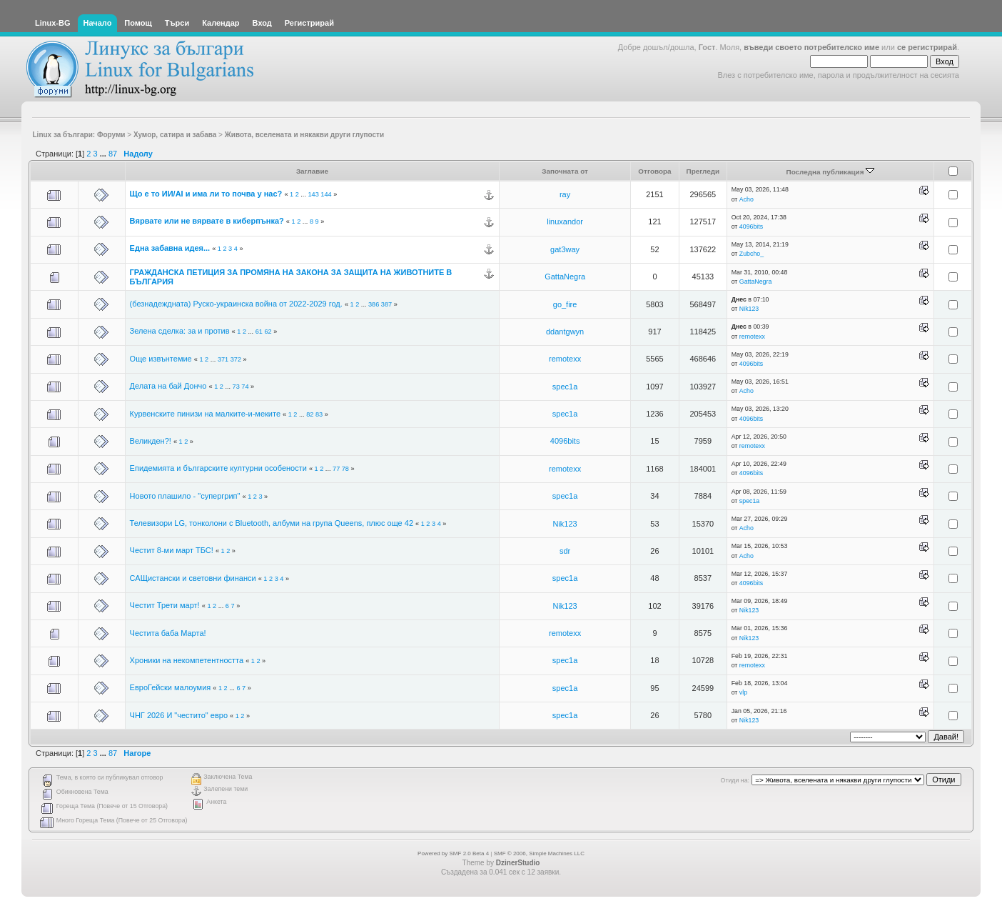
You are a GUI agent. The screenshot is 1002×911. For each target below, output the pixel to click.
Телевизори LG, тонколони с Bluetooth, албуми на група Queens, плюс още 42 (271, 523)
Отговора (654, 171)
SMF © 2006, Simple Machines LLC (539, 853)
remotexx (752, 336)
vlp (743, 692)
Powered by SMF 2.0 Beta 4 (453, 853)
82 (309, 414)
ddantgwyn (565, 331)
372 (236, 359)
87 (112, 153)
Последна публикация (830, 172)
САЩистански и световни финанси (193, 578)
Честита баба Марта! (168, 633)
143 (313, 194)
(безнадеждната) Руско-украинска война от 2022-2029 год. (236, 303)
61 (259, 331)
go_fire (565, 304)
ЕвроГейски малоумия (170, 687)
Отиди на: (735, 780)
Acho (746, 199)
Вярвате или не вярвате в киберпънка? (208, 220)
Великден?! (150, 441)
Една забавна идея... (170, 248)
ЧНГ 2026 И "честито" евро (179, 715)
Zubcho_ (751, 253)
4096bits (751, 226)
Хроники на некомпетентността (186, 660)
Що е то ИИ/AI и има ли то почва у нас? (206, 193)
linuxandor (565, 221)
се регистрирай (927, 47)
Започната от (565, 171)
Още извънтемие (161, 358)
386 (373, 304)
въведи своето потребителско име (811, 47)
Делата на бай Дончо (168, 386)
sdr (565, 551)
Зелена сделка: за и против (180, 331)
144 (325, 194)
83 (319, 414)
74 (244, 386)
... (104, 153)
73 (236, 386)
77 (336, 468)
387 (386, 304)
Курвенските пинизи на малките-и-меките (205, 413)
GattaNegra (565, 276)
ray (565, 194)
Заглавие (312, 171)
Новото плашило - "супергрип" (185, 496)
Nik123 (749, 308)
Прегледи (703, 171)
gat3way (565, 249)
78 (345, 468)
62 (267, 331)
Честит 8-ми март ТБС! (171, 550)
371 (223, 359)
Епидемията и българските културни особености (218, 468)
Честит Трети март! (165, 605)
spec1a (564, 386)
